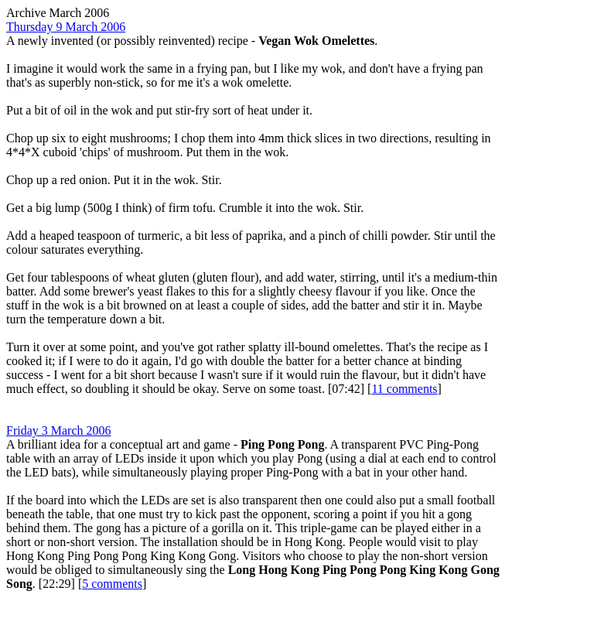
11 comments (404, 388)
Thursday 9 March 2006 (65, 26)
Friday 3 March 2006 (58, 430)
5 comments (112, 583)
